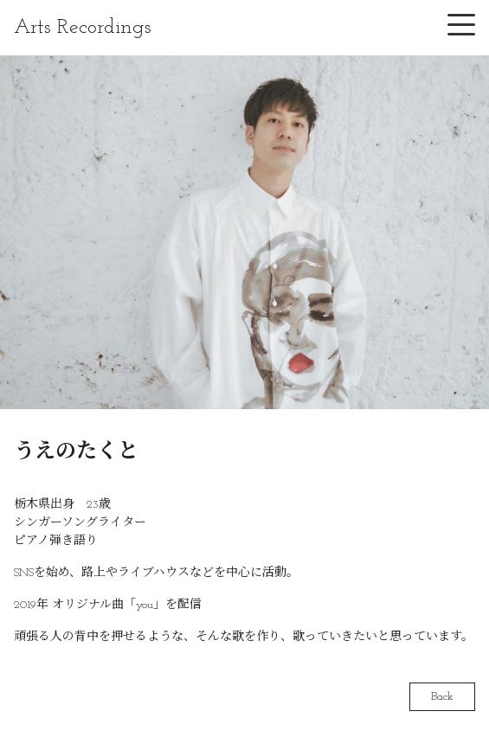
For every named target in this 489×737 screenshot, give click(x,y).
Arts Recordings (82, 27)
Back (442, 696)
